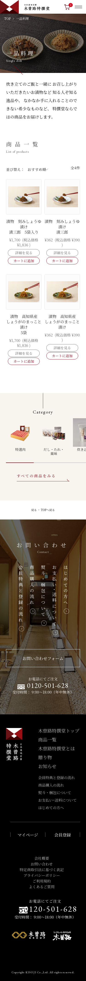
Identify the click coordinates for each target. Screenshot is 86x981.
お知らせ (47, 766)
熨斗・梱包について (54, 792)
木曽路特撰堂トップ (58, 730)
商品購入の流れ (51, 785)
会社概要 (41, 858)
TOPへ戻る (48, 510)
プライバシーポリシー (41, 875)
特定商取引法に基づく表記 (42, 869)
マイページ (28, 835)
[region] (46, 437)
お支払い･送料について (57, 800)
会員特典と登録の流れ (56, 777)
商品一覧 (47, 739)
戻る (34, 510)
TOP (7, 18)
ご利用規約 (42, 881)
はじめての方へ (51, 807)
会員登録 (62, 835)
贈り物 (45, 757)
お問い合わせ (42, 864)
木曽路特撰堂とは (56, 748)
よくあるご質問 (42, 886)
